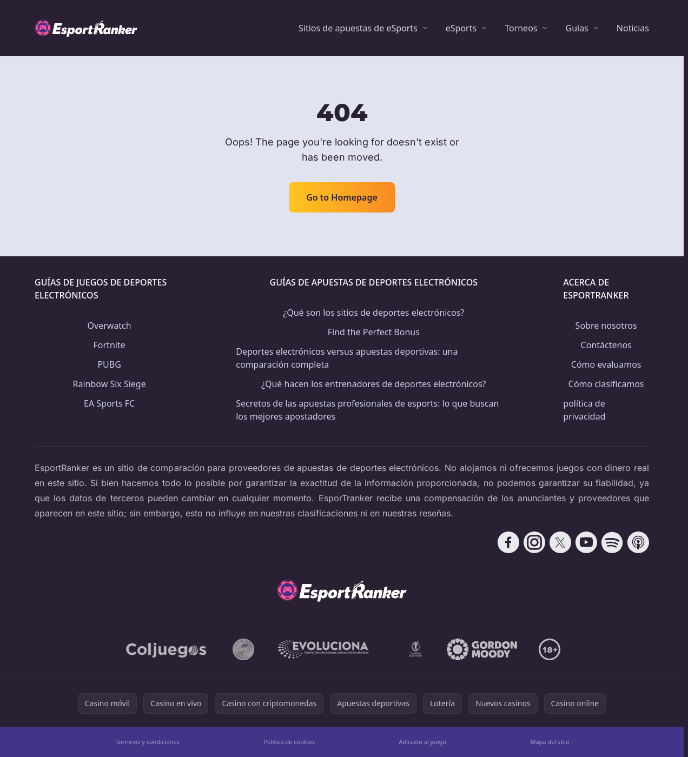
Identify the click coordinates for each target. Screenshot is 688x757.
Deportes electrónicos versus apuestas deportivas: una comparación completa (347, 358)
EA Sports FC (109, 403)
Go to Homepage (342, 197)
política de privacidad (584, 409)
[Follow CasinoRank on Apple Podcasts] (638, 542)
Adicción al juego (422, 742)
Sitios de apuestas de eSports (358, 28)
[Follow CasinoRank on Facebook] (508, 542)
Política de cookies (289, 742)
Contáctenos (606, 345)
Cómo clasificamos (606, 384)
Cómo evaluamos (606, 364)
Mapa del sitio (549, 742)
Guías (576, 28)
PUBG (109, 364)
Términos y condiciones (147, 742)
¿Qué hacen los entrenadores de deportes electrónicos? (373, 384)
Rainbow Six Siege (109, 384)
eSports (461, 28)
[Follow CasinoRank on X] (560, 542)
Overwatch (109, 325)
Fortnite (109, 345)
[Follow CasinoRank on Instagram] (534, 542)
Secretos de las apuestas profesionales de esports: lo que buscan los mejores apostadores (367, 409)
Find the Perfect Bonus (374, 332)
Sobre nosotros (606, 325)
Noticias (633, 28)
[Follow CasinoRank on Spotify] (612, 542)
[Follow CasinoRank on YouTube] (586, 542)
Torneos (521, 28)
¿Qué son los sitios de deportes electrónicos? (373, 312)
